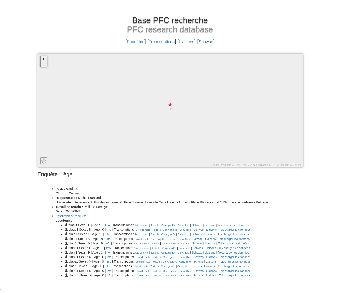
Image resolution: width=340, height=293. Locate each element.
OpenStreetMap (243, 165)
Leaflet (215, 165)
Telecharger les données (242, 225)
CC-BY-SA (273, 165)
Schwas (215, 41)
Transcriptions (160, 41)
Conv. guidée (172, 225)
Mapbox (297, 165)
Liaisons (191, 41)
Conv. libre (188, 225)
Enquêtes (126, 41)
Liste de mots (142, 225)
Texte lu (157, 225)
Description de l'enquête (73, 216)
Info (107, 225)
